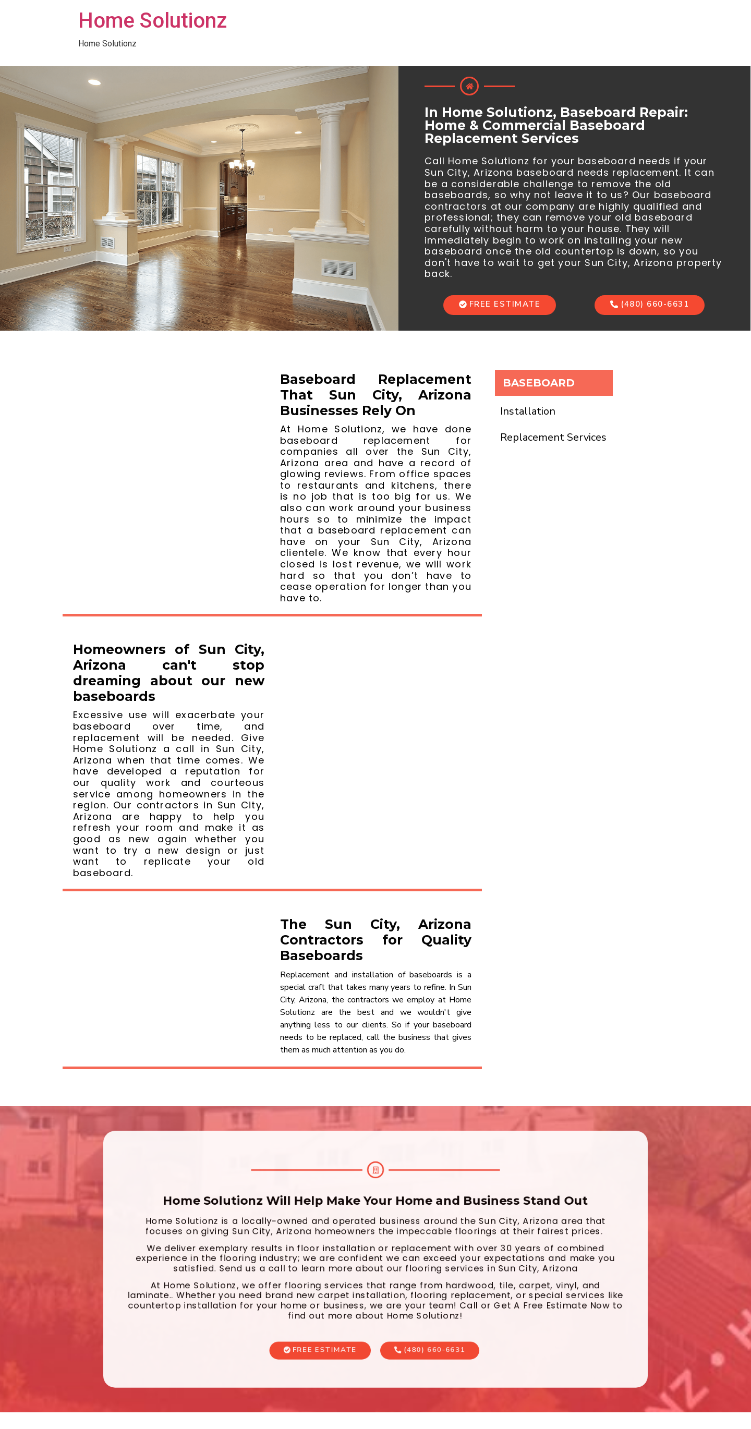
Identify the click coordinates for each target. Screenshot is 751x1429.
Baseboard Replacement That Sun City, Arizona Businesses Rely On (375, 394)
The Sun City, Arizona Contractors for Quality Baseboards (375, 939)
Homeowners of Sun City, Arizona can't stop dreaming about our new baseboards (168, 672)
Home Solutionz (152, 20)
